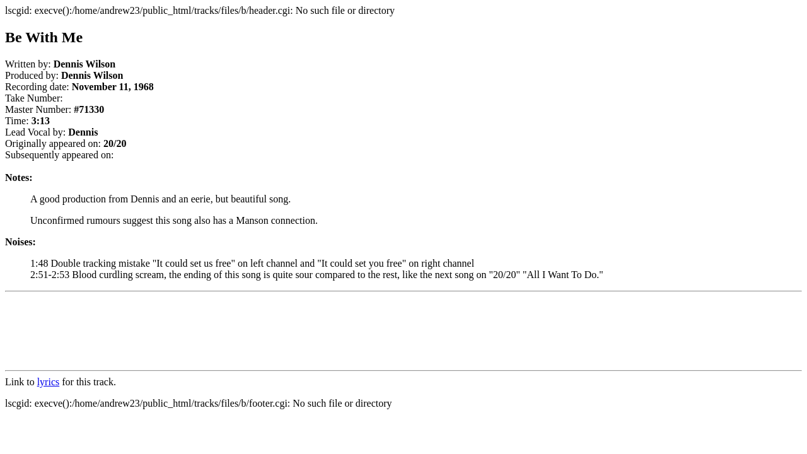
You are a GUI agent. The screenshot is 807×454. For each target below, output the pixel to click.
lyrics (48, 381)
